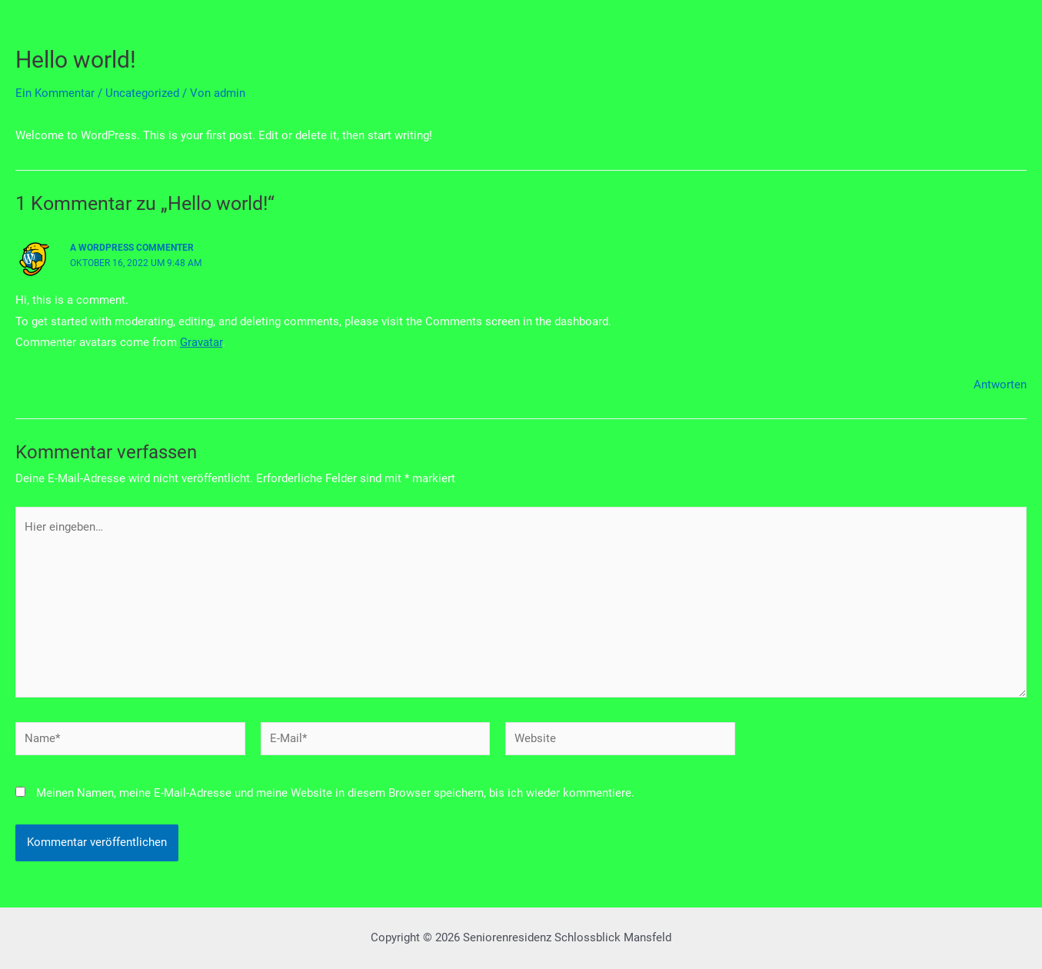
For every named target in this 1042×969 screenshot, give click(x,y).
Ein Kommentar (55, 93)
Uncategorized (142, 93)
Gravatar (201, 342)
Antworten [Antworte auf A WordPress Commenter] (1000, 384)
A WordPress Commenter (132, 247)
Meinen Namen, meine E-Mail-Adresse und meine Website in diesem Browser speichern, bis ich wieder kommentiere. (335, 793)
